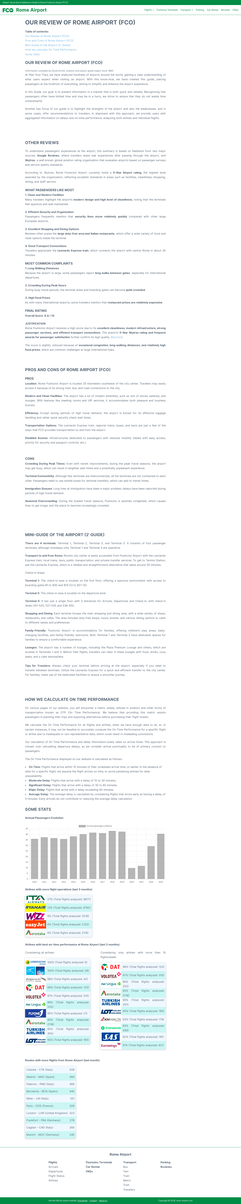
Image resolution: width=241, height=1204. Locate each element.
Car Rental (212, 9)
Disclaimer (83, 1200)
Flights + (149, 9)
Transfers (129, 1189)
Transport (129, 1162)
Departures (56, 1171)
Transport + (186, 9)
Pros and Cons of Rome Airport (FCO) (49, 40)
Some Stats (32, 54)
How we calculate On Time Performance (50, 49)
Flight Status (56, 1176)
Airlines (53, 1180)
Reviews (225, 9)
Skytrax (117, 337)
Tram (126, 1185)
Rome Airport (31, 10)
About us (103, 1200)
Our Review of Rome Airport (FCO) (47, 36)
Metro (127, 1180)
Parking (200, 9)
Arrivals (53, 1166)
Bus (125, 1166)
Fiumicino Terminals (167, 9)
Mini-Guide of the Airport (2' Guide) (47, 45)
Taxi (125, 1171)
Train (126, 1176)
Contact (93, 1200)
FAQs (235, 9)
